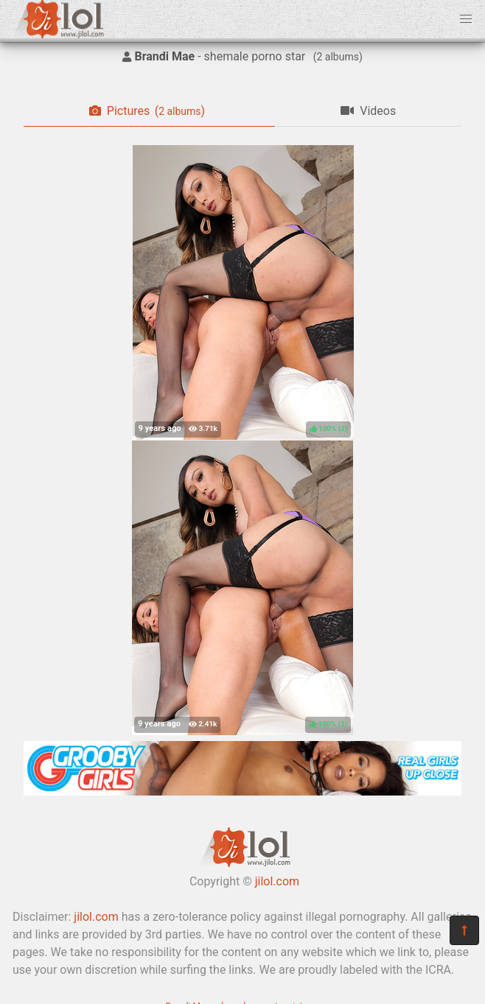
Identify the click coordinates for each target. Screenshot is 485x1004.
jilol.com (277, 881)
